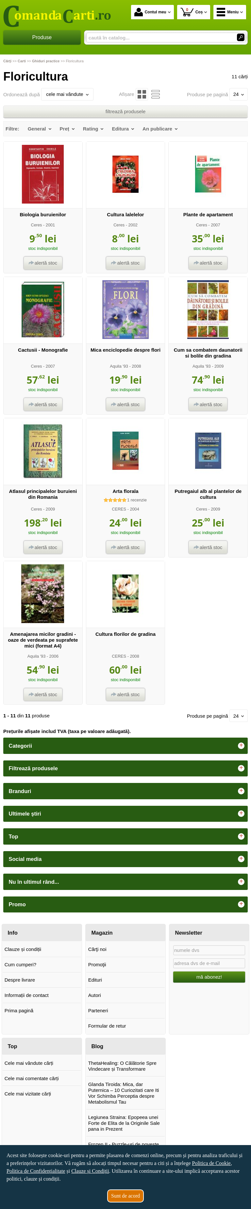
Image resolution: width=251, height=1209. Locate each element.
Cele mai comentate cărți (32, 1078)
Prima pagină (19, 1010)
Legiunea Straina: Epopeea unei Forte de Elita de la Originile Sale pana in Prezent (124, 1123)
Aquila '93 (119, 366)
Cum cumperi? (21, 964)
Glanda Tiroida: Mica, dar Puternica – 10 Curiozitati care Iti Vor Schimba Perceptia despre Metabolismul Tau (123, 1093)
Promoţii (97, 964)
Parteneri (98, 1010)
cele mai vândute (67, 94)
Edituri (95, 980)
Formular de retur (107, 1026)
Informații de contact (27, 995)
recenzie (137, 499)
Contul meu (150, 12)
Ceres (36, 224)
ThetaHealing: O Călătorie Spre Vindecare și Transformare (122, 1066)
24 (238, 94)
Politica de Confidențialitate (36, 1171)
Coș (191, 12)
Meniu (228, 12)
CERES (119, 509)
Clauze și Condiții (90, 1171)
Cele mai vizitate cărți (28, 1093)
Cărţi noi (97, 949)
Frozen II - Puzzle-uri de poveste (123, 1144)
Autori (94, 995)
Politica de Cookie (211, 1163)
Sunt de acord (125, 1196)
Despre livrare (20, 980)
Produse (42, 37)
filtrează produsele (126, 111)
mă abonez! (209, 977)
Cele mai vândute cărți (29, 1063)
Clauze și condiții (23, 949)
